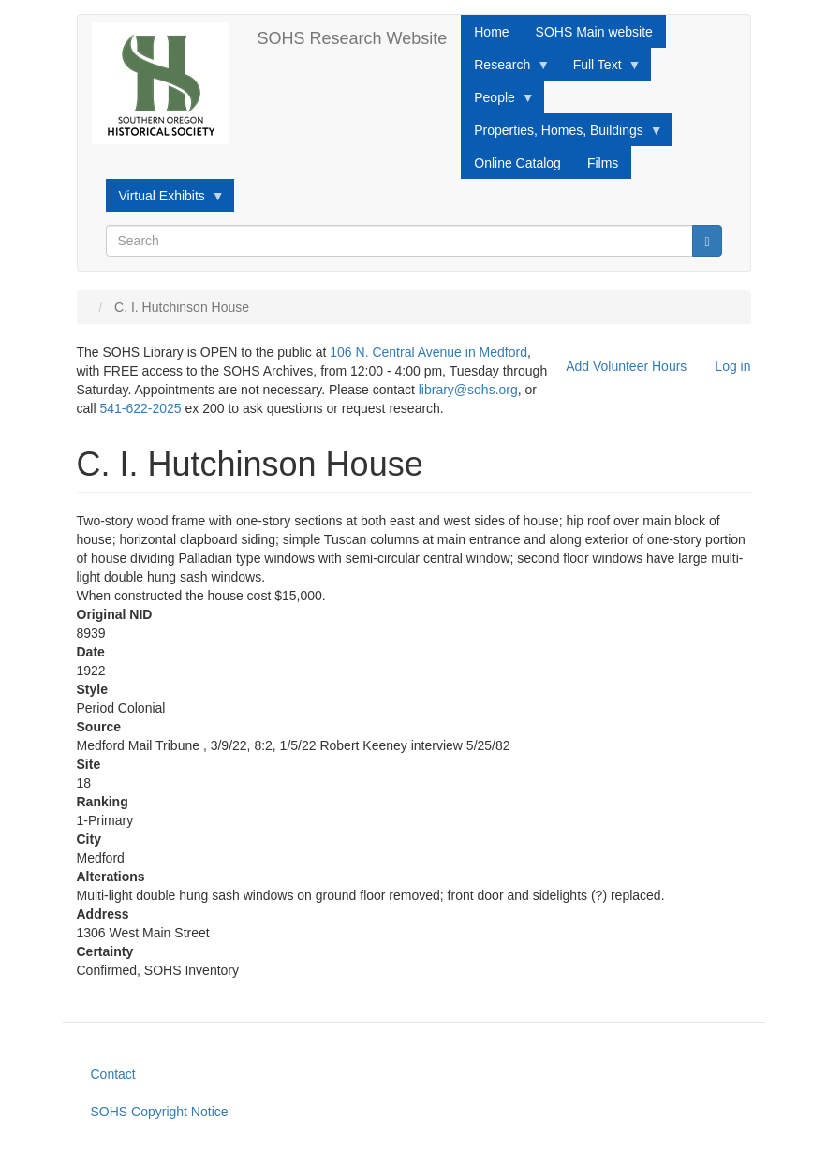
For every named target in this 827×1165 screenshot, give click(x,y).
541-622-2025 (140, 408)
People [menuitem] (498, 102)
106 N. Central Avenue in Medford (428, 352)
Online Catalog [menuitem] (517, 162)
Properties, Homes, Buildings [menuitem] (562, 135)
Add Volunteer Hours (626, 366)
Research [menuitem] (505, 69)
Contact (113, 1074)
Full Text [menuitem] (601, 69)
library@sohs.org (468, 389)
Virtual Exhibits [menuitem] (165, 200)
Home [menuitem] (491, 31)
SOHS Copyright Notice (160, 1111)
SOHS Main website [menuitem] (594, 31)
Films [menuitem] (602, 162)
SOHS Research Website (353, 38)
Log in (732, 366)
